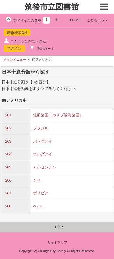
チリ (37, 180)
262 (8, 128)
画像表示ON (17, 33)
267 (8, 193)
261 (8, 115)
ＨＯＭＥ (75, 20)
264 (8, 154)
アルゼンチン (44, 167)
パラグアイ (42, 141)
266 (8, 180)
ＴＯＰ (59, 227)
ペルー (39, 206)
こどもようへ (97, 20)
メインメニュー (14, 59)
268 (8, 206)
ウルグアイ (42, 154)
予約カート (45, 48)
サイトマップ (57, 242)
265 (8, 167)
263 (8, 141)
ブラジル (40, 128)
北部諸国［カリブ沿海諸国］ (58, 115)
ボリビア (40, 193)
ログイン (14, 48)
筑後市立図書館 (52, 7)
